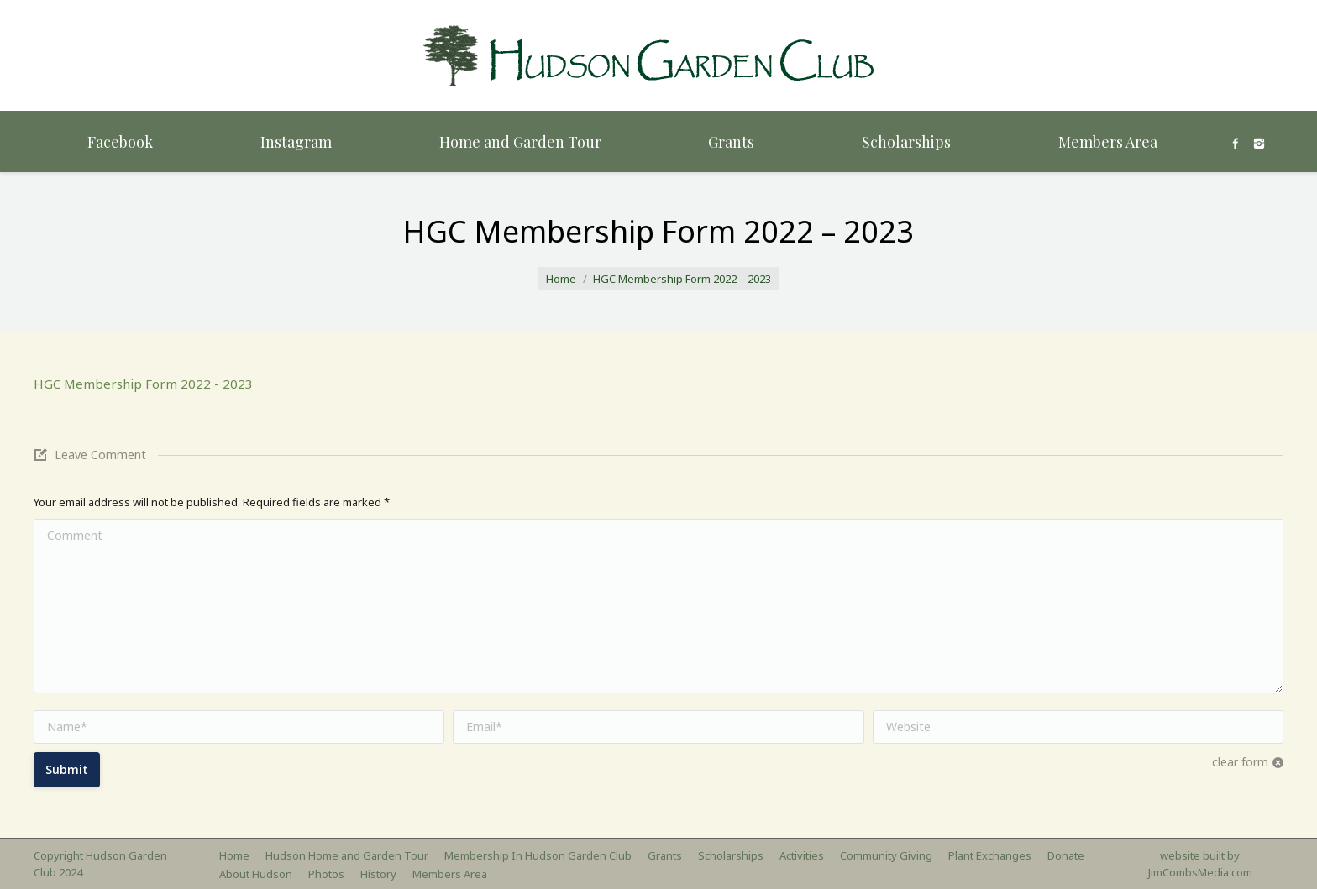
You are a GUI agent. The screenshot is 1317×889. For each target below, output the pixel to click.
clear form (1240, 762)
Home (561, 278)
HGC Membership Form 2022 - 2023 (143, 383)
